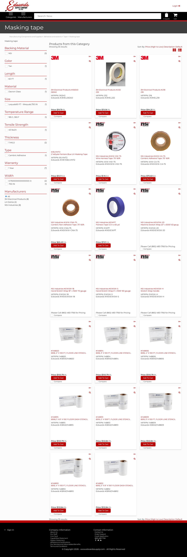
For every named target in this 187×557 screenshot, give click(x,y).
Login (176, 6)
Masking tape (74, 37)
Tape (65, 37)
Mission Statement (57, 540)
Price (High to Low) (154, 47)
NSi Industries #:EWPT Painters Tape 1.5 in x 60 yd (108, 223)
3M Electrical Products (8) (17, 199)
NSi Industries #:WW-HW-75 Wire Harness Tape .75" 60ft (109, 157)
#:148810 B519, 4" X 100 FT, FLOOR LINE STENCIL (69, 484)
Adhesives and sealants (53, 37)
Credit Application (101, 536)
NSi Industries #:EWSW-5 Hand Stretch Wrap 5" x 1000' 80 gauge (114, 289)
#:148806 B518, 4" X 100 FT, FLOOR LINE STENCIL (159, 352)
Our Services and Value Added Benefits (65, 544)
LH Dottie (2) (11, 202)
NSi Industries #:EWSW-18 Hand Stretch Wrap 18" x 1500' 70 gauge (70, 289)
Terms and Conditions (58, 546)
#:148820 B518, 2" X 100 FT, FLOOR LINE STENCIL (69, 352)
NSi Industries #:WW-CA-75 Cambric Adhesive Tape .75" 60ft (156, 157)
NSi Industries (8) (13, 205)
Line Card (54, 536)
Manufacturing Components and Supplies (25, 37)
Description (169, 47)
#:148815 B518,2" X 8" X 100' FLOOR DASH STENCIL (70, 418)
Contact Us (99, 532)
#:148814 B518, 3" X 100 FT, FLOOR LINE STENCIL (114, 352)
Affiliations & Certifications (60, 542)
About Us (53, 532)
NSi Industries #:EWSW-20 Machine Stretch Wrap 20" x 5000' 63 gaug (158, 224)
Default (178, 47)
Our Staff (53, 534)
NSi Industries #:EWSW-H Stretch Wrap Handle (153, 289)
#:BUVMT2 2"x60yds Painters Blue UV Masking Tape (70, 153)
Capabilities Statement (59, 538)
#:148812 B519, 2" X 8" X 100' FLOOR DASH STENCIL (115, 484)
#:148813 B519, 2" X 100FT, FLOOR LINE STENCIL (114, 418)
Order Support (100, 534)
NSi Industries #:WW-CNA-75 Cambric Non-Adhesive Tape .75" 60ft (68, 223)
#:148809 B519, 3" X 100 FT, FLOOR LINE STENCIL (159, 418)
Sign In (10, 530)
